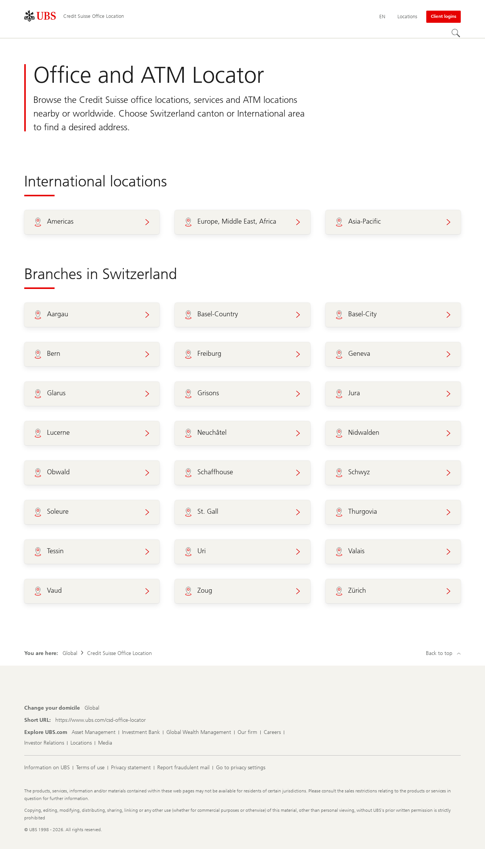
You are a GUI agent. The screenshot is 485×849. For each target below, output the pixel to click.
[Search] (456, 33)
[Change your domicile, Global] (91, 708)
